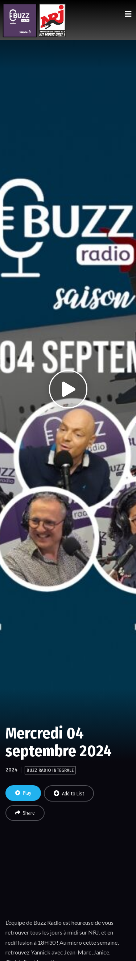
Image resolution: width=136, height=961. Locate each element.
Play (23, 793)
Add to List (69, 793)
